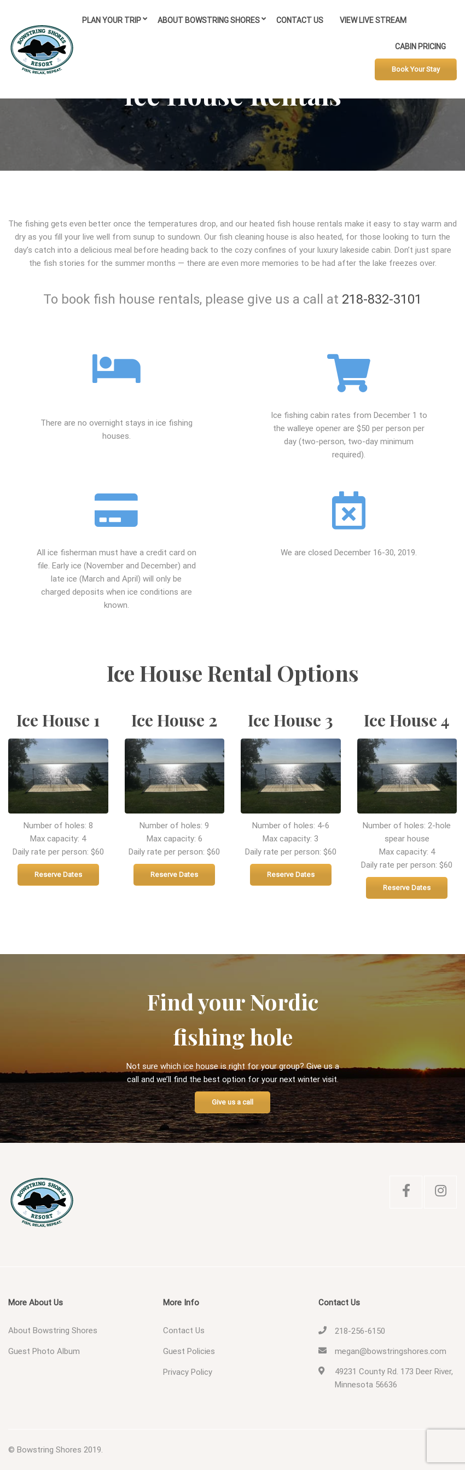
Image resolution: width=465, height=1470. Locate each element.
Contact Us (299, 20)
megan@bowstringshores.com (390, 1351)
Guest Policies (189, 1351)
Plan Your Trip (111, 20)
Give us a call (232, 1102)
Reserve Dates (58, 874)
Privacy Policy (187, 1372)
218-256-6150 (360, 1331)
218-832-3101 (382, 299)
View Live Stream (373, 20)
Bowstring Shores (49, 1450)
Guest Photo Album (44, 1351)
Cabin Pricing (420, 46)
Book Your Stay (416, 69)
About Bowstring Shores (209, 20)
